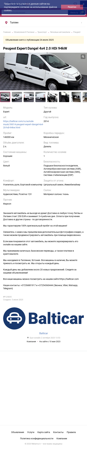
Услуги (30, 432)
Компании (61, 438)
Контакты (58, 432)
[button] (13, 10)
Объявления (17, 432)
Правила (71, 432)
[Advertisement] (43, 385)
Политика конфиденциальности (36, 438)
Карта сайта (43, 432)
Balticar (43, 333)
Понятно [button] (72, 7)
